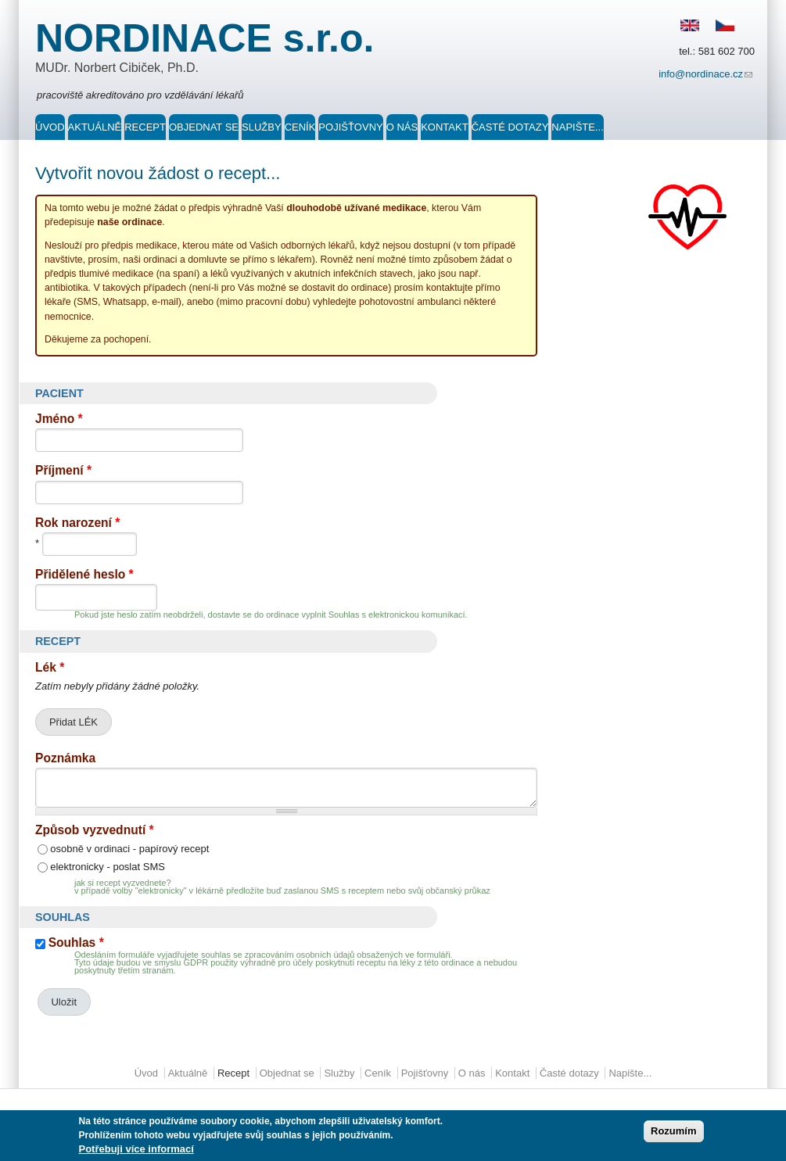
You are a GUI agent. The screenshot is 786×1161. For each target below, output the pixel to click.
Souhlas (76, 942)
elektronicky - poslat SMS (107, 867)
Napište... (577, 127)
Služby (262, 127)
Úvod (50, 127)
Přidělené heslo (84, 574)
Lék (49, 667)
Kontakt (444, 127)
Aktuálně (95, 127)
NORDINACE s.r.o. (204, 38)
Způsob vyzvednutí (94, 830)
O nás (402, 127)
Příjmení (63, 470)
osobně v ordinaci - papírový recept (129, 849)
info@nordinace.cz (707, 75)
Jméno (59, 418)
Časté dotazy (510, 127)
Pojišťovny (350, 127)
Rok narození (77, 522)
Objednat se (204, 127)
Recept (145, 127)
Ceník (300, 127)
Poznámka (65, 758)
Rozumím (674, 1133)
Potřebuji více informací (136, 1151)
